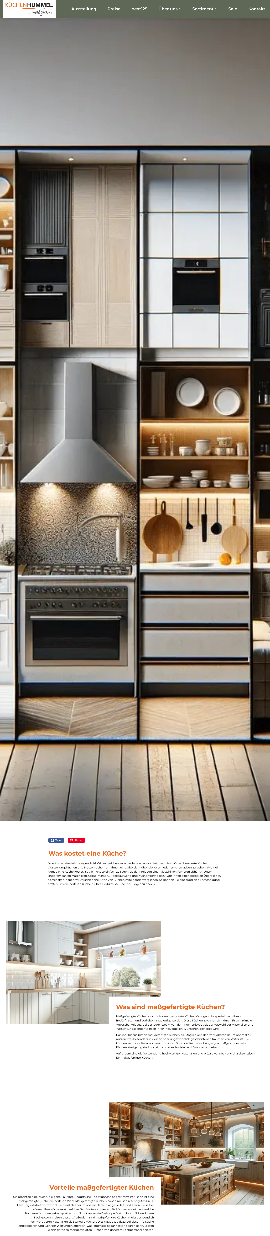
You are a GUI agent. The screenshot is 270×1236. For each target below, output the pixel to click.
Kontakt (256, 8)
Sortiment (204, 8)
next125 (139, 8)
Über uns (169, 8)
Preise (114, 8)
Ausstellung (83, 8)
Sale (232, 8)
